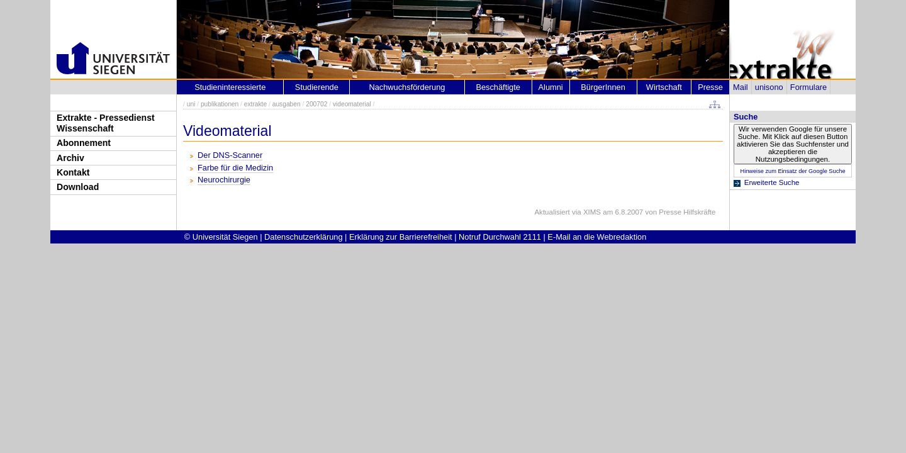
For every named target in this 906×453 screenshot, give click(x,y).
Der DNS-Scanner (230, 155)
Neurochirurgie (224, 179)
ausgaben (286, 104)
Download (78, 187)
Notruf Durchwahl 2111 (500, 237)
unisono (769, 87)
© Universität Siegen (221, 237)
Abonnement (84, 143)
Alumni (551, 87)
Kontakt (73, 172)
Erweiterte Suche (772, 182)
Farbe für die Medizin (235, 167)
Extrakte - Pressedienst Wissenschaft (106, 123)
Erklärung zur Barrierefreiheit (400, 237)
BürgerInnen (603, 87)
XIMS (592, 212)
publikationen (219, 104)
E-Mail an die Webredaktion (596, 237)
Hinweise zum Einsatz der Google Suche (792, 171)
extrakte (255, 104)
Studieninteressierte (230, 87)
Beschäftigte (498, 87)
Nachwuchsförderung (407, 87)
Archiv (70, 158)
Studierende (316, 87)
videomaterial (352, 104)
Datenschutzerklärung (303, 237)
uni (191, 104)
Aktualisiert (551, 212)
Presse (710, 87)
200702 (316, 104)
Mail (740, 87)
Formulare (808, 87)
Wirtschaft (664, 87)
